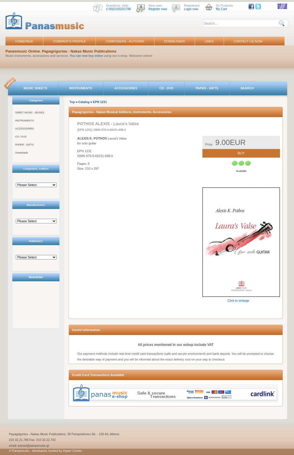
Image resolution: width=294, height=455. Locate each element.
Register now (157, 9)
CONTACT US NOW (248, 41)
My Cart (221, 9)
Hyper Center (72, 450)
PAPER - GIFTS (207, 88)
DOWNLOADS (174, 41)
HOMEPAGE (24, 41)
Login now (191, 9)
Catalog (84, 102)
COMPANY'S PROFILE (69, 41)
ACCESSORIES (125, 88)
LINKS (209, 41)
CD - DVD (166, 88)
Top (72, 102)
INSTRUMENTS (80, 88)
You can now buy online (86, 55)
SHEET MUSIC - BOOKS (29, 112)
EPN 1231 (100, 102)
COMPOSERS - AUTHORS (125, 41)
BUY (241, 153)
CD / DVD (21, 136)
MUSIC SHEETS (35, 88)
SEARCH (247, 88)
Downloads (21, 152)
